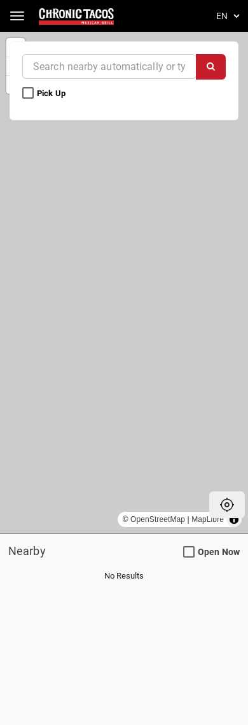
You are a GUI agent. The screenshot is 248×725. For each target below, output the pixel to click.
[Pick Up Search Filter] (28, 93)
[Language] (226, 16)
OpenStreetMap (157, 519)
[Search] (211, 67)
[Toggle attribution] (234, 519)
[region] (124, 282)
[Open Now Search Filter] (189, 552)
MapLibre (207, 519)
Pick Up (44, 93)
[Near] (109, 66)
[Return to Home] (77, 16)
